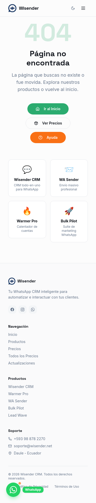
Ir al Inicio (48, 109)
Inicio (12, 334)
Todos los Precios (23, 356)
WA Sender (17, 401)
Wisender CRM (21, 386)
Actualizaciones (21, 363)
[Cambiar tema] (73, 8)
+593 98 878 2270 (26, 439)
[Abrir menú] (83, 8)
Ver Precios (48, 123)
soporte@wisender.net (30, 446)
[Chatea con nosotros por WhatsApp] (13, 490)
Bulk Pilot (16, 408)
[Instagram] (22, 309)
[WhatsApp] (33, 309)
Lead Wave (17, 415)
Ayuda (48, 137)
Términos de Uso (66, 486)
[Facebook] (12, 309)
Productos (16, 341)
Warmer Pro (18, 394)
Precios (14, 349)
